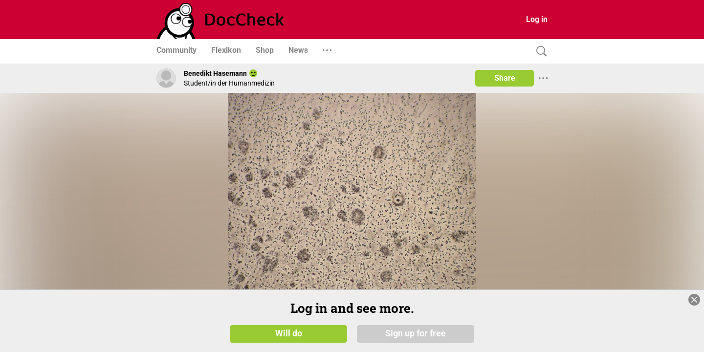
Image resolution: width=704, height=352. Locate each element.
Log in (537, 19)
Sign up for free (415, 333)
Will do (288, 333)
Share (504, 78)
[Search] (539, 51)
